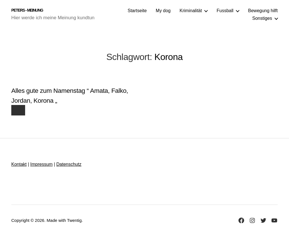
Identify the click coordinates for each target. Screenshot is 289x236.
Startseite (137, 10)
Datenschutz (68, 164)
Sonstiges (262, 18)
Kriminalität (190, 10)
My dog (163, 10)
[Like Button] (18, 110)
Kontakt (19, 164)
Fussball (224, 10)
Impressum (41, 164)
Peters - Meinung (27, 10)
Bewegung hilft (263, 10)
